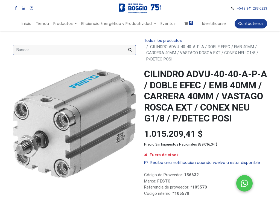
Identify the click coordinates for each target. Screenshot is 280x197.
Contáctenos (251, 23)
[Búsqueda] (130, 50)
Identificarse (214, 23)
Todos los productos (163, 40)
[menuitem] (26, 24)
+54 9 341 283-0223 (252, 8)
